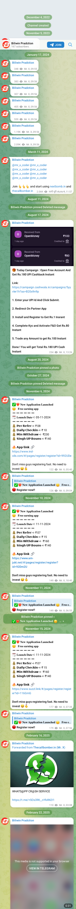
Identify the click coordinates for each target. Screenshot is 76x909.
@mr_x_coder (20, 125)
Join (55, 5)
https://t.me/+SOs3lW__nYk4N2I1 (33, 760)
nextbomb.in (58, 146)
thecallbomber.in (22, 151)
